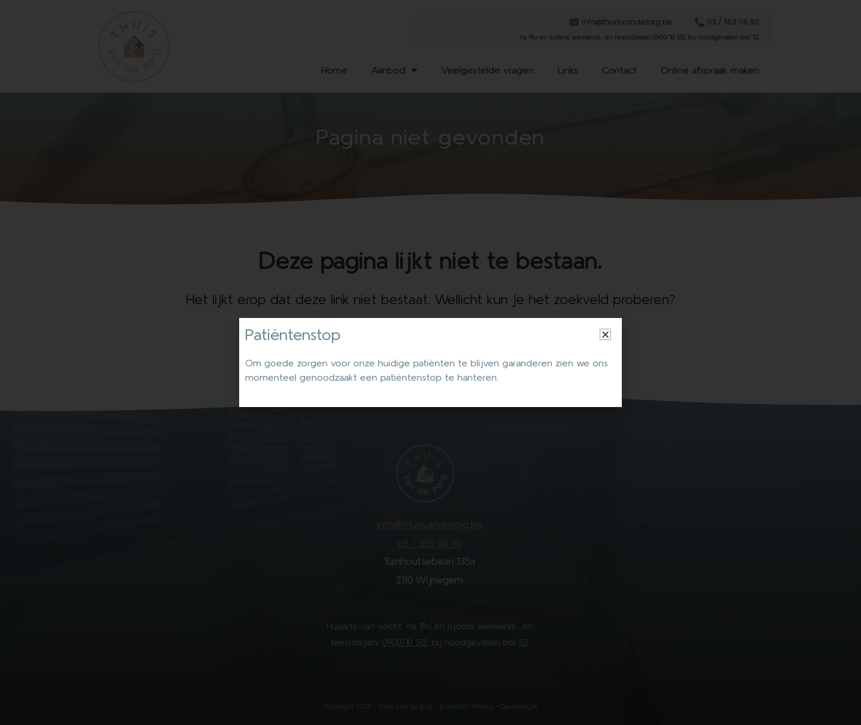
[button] (605, 334)
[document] (430, 362)
